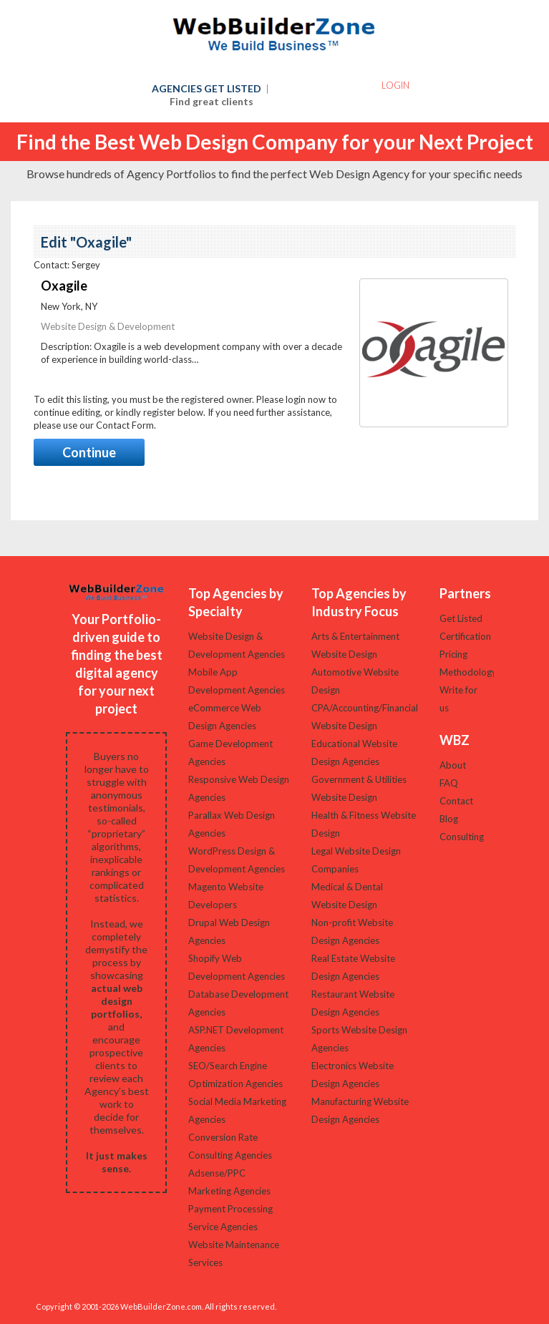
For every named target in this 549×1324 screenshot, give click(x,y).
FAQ (448, 783)
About (452, 765)
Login (395, 85)
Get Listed (460, 618)
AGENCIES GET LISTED (210, 94)
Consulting (461, 836)
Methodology (468, 672)
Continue (89, 452)
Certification (465, 636)
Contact (456, 801)
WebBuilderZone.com (161, 1306)
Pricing (453, 654)
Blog (448, 818)
